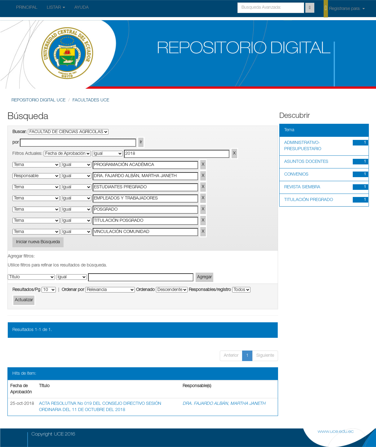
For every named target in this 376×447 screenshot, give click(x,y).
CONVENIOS (296, 174)
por (15, 143)
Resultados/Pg (26, 290)
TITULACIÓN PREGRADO (308, 200)
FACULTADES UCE (91, 100)
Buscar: (19, 132)
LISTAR (56, 8)
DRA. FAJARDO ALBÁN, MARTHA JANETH (224, 404)
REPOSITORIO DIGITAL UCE (38, 100)
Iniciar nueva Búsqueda (38, 242)
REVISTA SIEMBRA (302, 187)
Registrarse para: (344, 8)
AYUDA (81, 8)
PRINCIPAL (27, 8)
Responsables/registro (210, 290)
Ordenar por (73, 290)
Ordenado (145, 290)
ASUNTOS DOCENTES (306, 162)
